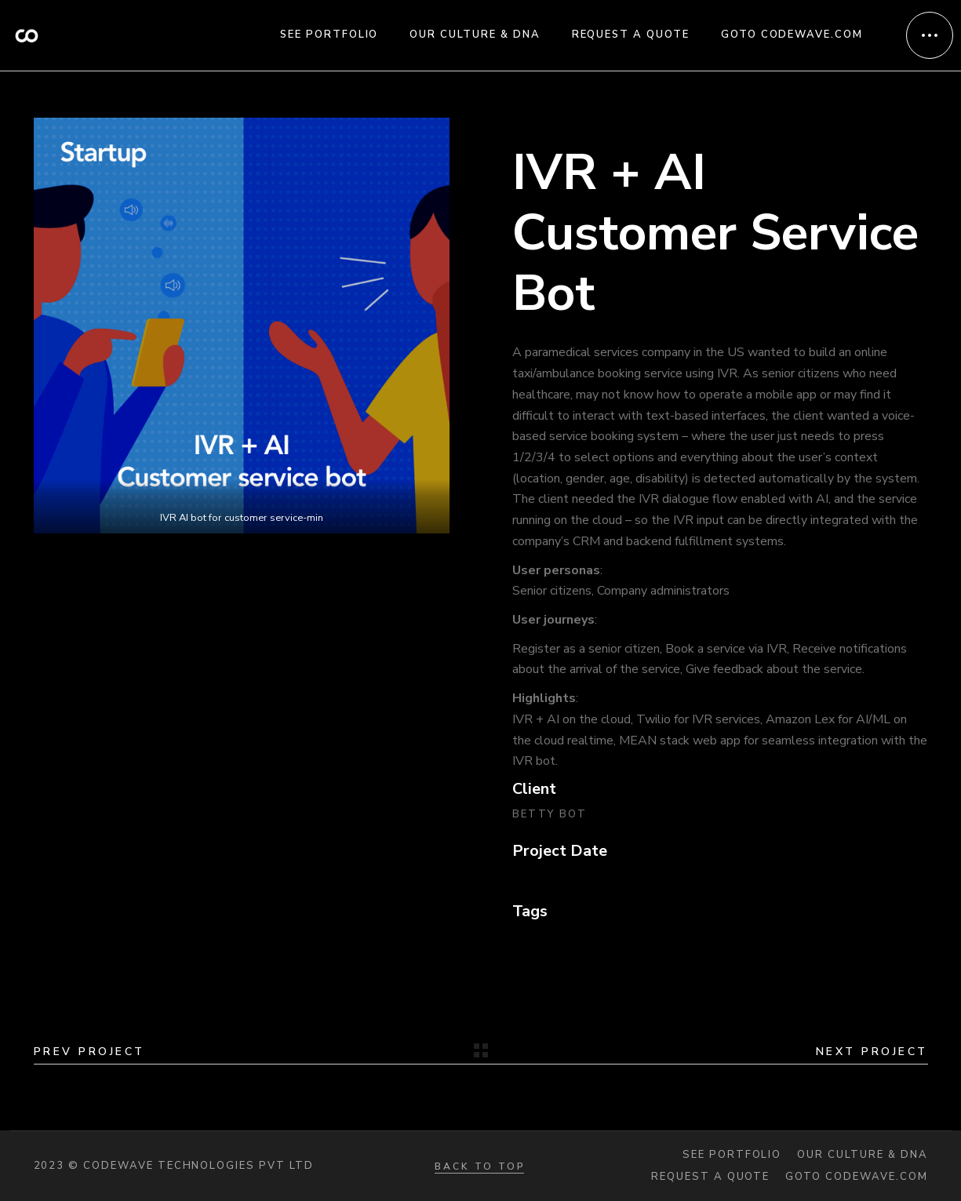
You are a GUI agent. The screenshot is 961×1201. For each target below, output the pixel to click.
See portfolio (732, 1155)
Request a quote (710, 1177)
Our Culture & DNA (862, 1155)
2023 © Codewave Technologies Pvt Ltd (174, 1166)
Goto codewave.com (856, 1177)
